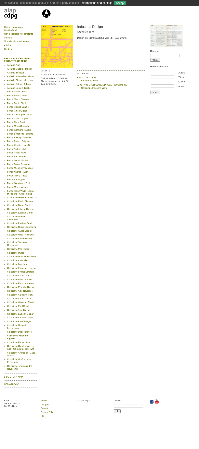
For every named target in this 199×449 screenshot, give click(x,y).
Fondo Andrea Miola (17, 149)
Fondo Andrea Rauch (17, 172)
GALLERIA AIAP (12, 384)
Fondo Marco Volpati (17, 187)
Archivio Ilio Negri (16, 72)
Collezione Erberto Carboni (20, 209)
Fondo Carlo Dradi (16, 122)
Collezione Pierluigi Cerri (19, 223)
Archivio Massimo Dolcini (19, 69)
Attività (7, 45)
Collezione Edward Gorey (19, 238)
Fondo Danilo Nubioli (17, 160)
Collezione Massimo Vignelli (95, 88)
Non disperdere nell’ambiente (18, 34)
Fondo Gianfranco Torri (18, 183)
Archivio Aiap (13, 65)
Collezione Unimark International (16, 326)
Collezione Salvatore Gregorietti (17, 243)
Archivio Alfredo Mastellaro (20, 76)
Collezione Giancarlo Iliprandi (21, 256)
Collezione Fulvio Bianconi (20, 201)
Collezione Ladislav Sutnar (20, 314)
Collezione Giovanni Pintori (20, 302)
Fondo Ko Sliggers (16, 179)
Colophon (45, 404)
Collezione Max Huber (18, 249)
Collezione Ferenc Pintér (19, 298)
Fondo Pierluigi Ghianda (19, 137)
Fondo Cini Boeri (89, 80)
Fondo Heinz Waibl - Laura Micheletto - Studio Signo (20, 192)
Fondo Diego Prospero (18, 164)
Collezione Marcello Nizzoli (20, 287)
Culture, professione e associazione (15, 28)
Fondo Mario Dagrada (18, 126)
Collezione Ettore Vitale (18, 342)
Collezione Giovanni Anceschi (22, 197)
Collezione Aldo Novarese (20, 291)
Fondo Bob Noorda (16, 156)
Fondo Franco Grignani (18, 141)
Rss (42, 416)
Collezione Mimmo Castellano (16, 218)
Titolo (181, 77)
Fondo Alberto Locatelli (18, 145)
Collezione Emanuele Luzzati (21, 268)
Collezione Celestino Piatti (20, 294)
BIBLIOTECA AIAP (13, 377)
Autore (181, 72)
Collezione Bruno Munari (19, 279)
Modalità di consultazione (16, 41)
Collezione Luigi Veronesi (19, 332)
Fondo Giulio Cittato (17, 111)
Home (44, 400)
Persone (8, 37)
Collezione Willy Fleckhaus (20, 234)
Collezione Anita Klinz (18, 260)
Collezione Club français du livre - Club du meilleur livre (20, 347)
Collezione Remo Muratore (20, 283)
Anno (181, 86)
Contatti (8, 49)
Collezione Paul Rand (18, 306)
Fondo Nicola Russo (17, 175)
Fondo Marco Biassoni (18, 99)
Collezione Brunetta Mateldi (21, 271)
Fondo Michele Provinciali (19, 168)
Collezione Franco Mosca (19, 275)
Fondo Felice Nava (16, 152)
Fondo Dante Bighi (16, 103)
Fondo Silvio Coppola (17, 118)
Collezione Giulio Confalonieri (21, 227)
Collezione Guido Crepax (19, 231)
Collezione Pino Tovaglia (19, 321)
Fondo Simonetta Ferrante (20, 134)
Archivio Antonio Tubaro (19, 84)
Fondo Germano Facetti (19, 130)
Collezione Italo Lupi (17, 264)
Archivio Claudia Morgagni (20, 80)
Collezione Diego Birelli (18, 205)
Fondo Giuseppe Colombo (20, 114)
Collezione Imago (15, 253)
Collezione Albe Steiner (18, 310)
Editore (181, 81)
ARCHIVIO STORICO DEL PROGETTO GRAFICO (17, 59)
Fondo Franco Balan (17, 95)
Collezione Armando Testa (20, 317)
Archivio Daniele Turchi (18, 88)
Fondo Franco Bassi (17, 91)
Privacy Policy (47, 412)
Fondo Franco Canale (18, 107)
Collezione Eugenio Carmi (20, 212)
